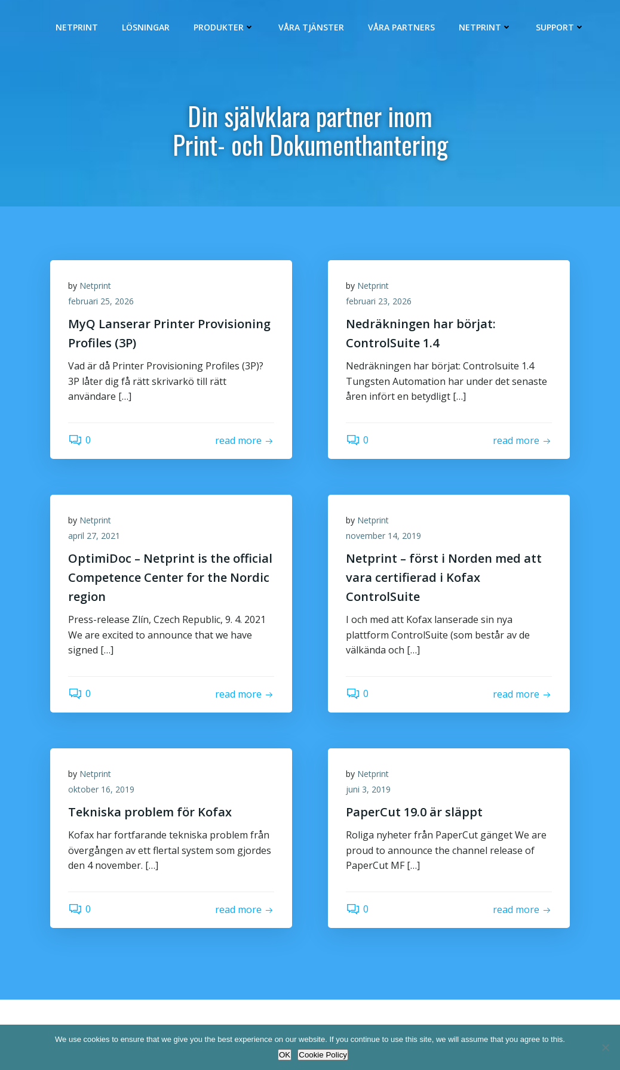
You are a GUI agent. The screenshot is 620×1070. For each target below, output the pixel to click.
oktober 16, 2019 (101, 789)
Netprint (77, 27)
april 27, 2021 (94, 535)
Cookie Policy (323, 1054)
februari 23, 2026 (379, 301)
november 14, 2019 (383, 535)
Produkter (224, 27)
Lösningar (146, 27)
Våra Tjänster (311, 27)
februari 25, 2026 (101, 301)
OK (284, 1054)
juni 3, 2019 (368, 789)
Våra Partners (401, 27)
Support (560, 27)
